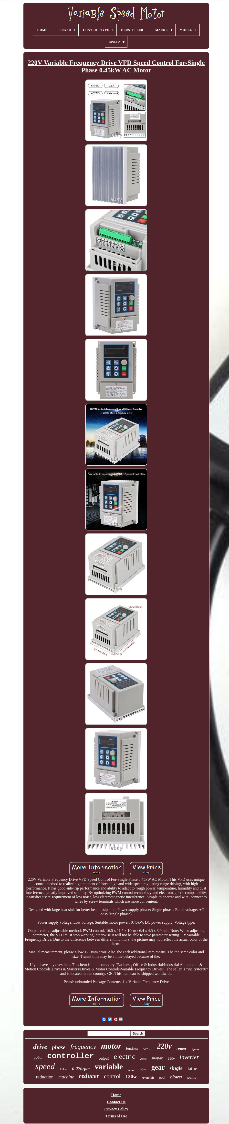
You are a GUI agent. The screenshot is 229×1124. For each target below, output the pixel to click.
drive (40, 1046)
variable (109, 1066)
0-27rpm (147, 1049)
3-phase (195, 1049)
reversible (148, 1077)
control (112, 1076)
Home (116, 1095)
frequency (83, 1046)
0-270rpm (81, 1068)
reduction (44, 1076)
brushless (132, 1048)
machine (66, 1076)
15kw (63, 1069)
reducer (89, 1075)
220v (164, 1046)
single (176, 1068)
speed (45, 1066)
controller (70, 1056)
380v (171, 1058)
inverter (189, 1057)
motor (111, 1045)
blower (176, 1077)
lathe (192, 1068)
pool (162, 1077)
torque (131, 1069)
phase (58, 1047)
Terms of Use (116, 1116)
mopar (157, 1058)
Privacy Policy (116, 1109)
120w (131, 1076)
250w (143, 1058)
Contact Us (116, 1102)
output (104, 1058)
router (182, 1048)
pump (192, 1077)
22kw (37, 1058)
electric (124, 1056)
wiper (143, 1069)
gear (158, 1067)
